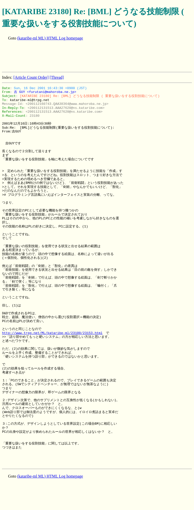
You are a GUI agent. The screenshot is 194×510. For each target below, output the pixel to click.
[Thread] (57, 77)
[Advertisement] (94, 56)
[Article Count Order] (31, 77)
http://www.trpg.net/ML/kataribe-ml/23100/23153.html (52, 333)
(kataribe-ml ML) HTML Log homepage (50, 38)
